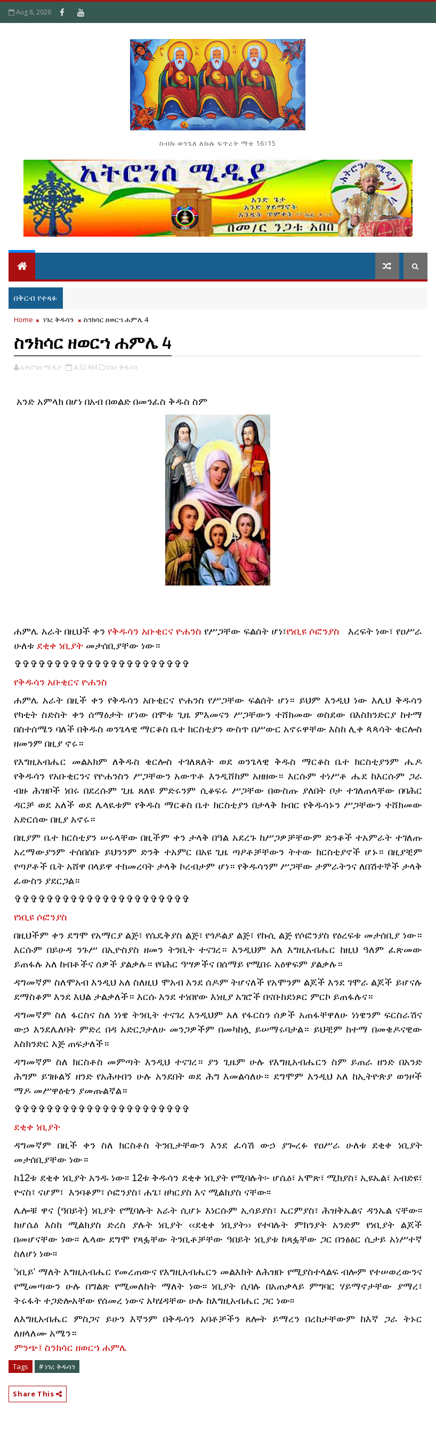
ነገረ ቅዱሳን (58, 319)
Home (23, 319)
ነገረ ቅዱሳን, (123, 367)
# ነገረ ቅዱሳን (57, 1366)
